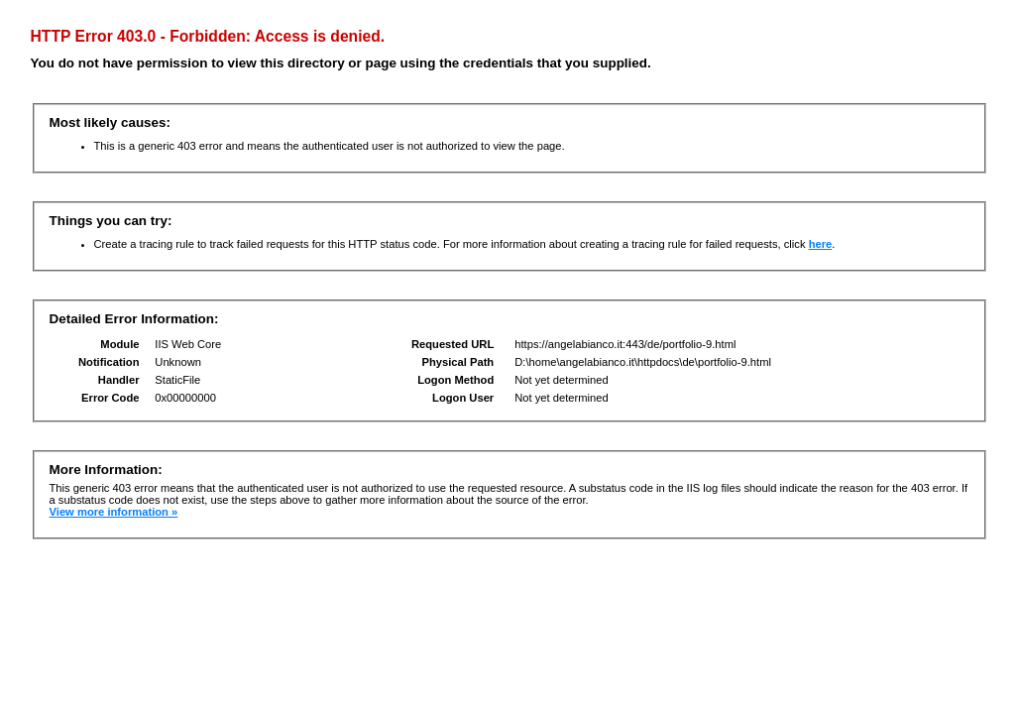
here (821, 244)
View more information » (114, 512)
